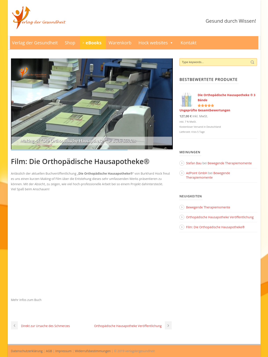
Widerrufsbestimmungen (93, 351)
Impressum (63, 351)
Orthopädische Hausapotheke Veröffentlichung (219, 217)
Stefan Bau (194, 163)
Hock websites (156, 42)
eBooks (93, 43)
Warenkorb (120, 43)
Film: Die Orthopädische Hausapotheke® (215, 227)
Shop (70, 43)
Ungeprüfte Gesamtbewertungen (204, 110)
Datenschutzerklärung (27, 351)
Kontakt (188, 43)
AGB (49, 351)
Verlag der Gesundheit (35, 43)
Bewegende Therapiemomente (230, 163)
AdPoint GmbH (196, 173)
